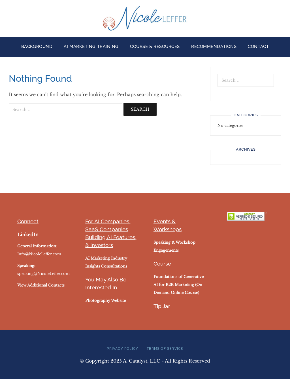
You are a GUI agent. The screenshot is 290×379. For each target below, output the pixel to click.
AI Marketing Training (91, 46)
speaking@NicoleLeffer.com (43, 273)
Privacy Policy (122, 349)
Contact (258, 46)
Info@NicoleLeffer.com (39, 254)
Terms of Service (165, 349)
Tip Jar (161, 306)
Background (37, 46)
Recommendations (213, 46)
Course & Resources (155, 46)
